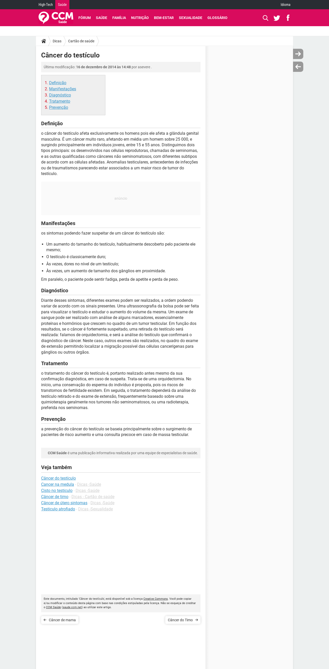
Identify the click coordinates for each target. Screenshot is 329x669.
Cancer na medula (57, 484)
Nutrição (140, 18)
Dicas (57, 41)
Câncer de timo (54, 496)
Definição (57, 82)
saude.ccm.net (72, 607)
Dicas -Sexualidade (95, 509)
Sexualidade (190, 18)
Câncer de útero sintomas (64, 502)
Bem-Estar (164, 18)
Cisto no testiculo (56, 490)
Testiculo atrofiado (58, 509)
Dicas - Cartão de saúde (92, 496)
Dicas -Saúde (89, 484)
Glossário (217, 18)
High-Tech (46, 5)
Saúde (62, 5)
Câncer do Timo (180, 620)
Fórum (84, 18)
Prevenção (58, 107)
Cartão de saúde (81, 41)
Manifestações (62, 88)
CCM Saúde (53, 607)
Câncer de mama (62, 620)
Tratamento (59, 101)
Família (119, 18)
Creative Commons (155, 598)
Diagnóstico (60, 95)
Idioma (285, 5)
